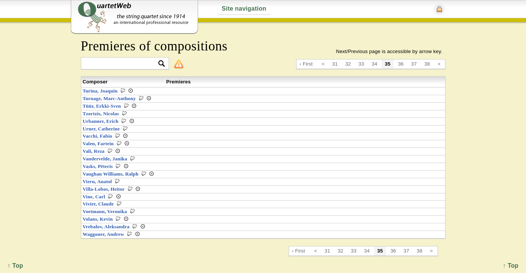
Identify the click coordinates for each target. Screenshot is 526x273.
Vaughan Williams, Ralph (111, 174)
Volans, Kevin (98, 219)
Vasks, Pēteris (98, 166)
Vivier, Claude (98, 204)
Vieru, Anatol (97, 181)
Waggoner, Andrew (103, 234)
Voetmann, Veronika (105, 211)
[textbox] (121, 64)
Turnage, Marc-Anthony (109, 98)
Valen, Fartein (98, 143)
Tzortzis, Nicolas (101, 113)
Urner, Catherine (101, 129)
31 (335, 64)
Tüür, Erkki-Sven (102, 106)
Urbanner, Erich (100, 121)
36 (401, 64)
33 (361, 64)
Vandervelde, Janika (105, 159)
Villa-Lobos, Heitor (104, 189)
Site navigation (244, 8)
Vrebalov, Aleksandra (106, 226)
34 (375, 64)
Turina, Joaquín (100, 91)
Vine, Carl (94, 196)
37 (414, 64)
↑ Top (510, 265)
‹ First (306, 64)
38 (427, 64)
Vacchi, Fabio (97, 136)
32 (348, 64)
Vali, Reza (94, 151)
